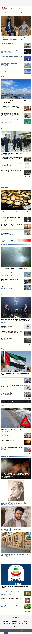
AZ (25, 8)
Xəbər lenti (24, 12)
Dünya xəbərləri (6, 349)
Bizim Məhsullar (26, 621)
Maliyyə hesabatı (14, 621)
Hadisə (3, 405)
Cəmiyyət (4, 244)
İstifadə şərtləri (14, 623)
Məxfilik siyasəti (21, 623)
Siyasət (3, 129)
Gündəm (3, 295)
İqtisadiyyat (4, 187)
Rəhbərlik (20, 621)
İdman (3, 562)
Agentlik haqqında (6, 621)
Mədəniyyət (4, 456)
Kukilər (27, 623)
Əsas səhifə (8, 12)
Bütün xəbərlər (27, 176)
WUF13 (3, 76)
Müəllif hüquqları (6, 623)
